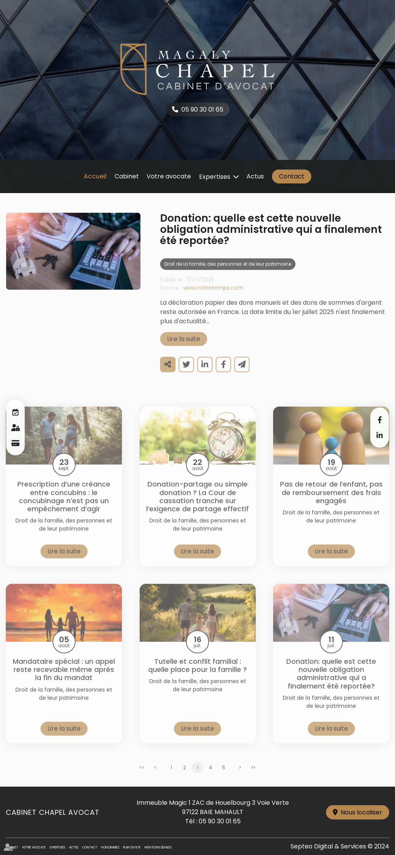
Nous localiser (361, 812)
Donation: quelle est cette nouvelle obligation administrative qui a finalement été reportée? (331, 682)
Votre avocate (169, 176)
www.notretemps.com (213, 296)
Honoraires (110, 847)
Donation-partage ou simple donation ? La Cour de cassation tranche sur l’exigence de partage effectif (197, 505)
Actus (255, 176)
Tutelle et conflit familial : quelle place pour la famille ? (197, 674)
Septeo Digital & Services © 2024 (339, 846)
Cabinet (127, 176)
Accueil (95, 176)
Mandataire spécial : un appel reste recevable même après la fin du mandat (64, 678)
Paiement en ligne (15, 443)
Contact (291, 176)
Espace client (15, 427)
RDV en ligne (15, 412)
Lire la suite (183, 347)
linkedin (379, 435)
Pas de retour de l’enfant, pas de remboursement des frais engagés (331, 501)
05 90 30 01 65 (202, 109)
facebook (379, 420)
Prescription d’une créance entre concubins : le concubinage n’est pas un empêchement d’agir (63, 505)
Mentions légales (158, 847)
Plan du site (132, 847)
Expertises (214, 176)
